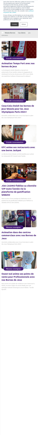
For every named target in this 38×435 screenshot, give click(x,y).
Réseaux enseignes (13, 227)
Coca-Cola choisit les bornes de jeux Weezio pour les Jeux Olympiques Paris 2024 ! (18, 108)
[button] (33, 218)
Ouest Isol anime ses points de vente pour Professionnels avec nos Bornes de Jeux (18, 276)
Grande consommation (14, 58)
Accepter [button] (14, 24)
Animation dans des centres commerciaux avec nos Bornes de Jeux (19, 235)
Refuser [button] (24, 24)
